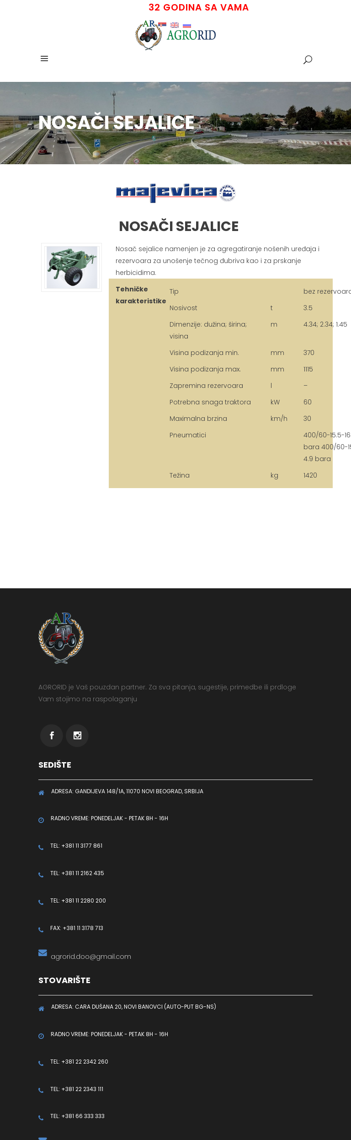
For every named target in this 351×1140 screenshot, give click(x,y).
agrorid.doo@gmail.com (89, 956)
